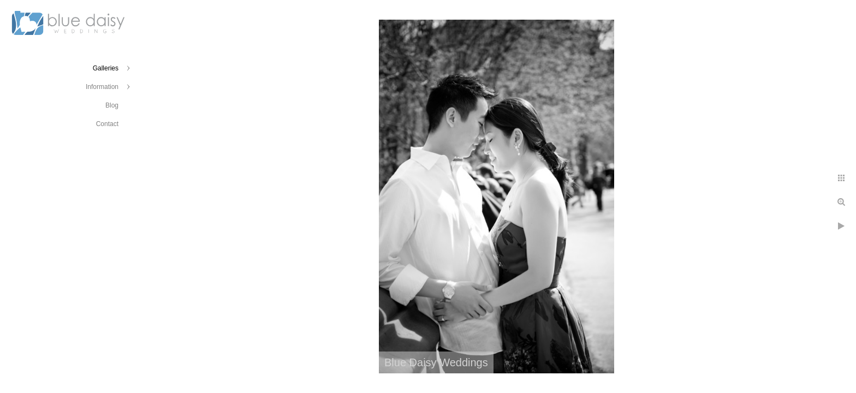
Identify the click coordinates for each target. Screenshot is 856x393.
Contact (107, 124)
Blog (111, 105)
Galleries (105, 68)
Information (102, 87)
